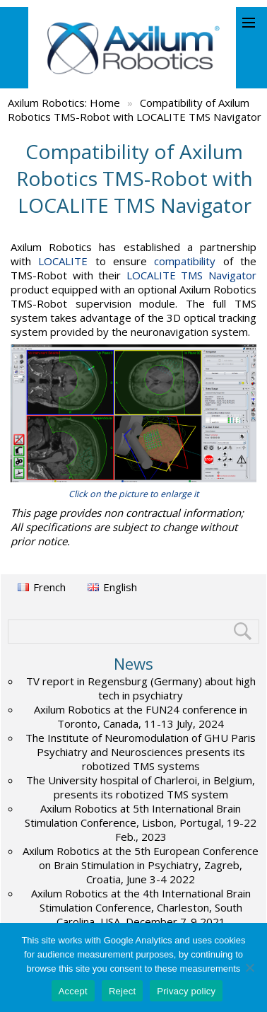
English (120, 587)
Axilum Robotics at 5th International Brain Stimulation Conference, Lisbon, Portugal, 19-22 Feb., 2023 (140, 822)
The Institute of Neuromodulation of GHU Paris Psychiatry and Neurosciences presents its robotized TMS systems (140, 752)
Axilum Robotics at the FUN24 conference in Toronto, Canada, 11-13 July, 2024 (140, 716)
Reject (122, 991)
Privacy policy (186, 991)
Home (105, 102)
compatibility (184, 261)
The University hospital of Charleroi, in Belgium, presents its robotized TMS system (140, 787)
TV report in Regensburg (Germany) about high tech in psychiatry (141, 688)
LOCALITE (63, 261)
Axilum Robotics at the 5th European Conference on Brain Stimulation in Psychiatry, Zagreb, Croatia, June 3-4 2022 (141, 865)
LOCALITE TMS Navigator (191, 275)
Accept (73, 991)
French (49, 587)
